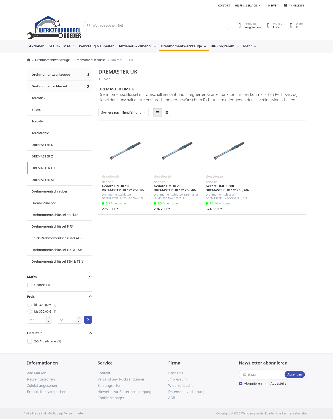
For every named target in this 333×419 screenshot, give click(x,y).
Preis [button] (31, 296)
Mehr (247, 46)
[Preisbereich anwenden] (88, 320)
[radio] (157, 112)
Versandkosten (74, 413)
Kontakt (224, 5)
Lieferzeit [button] (34, 333)
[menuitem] (36, 46)
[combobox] (123, 112)
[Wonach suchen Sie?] (157, 25)
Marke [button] (32, 276)
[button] (49, 321)
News (272, 5)
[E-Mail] (261, 374)
